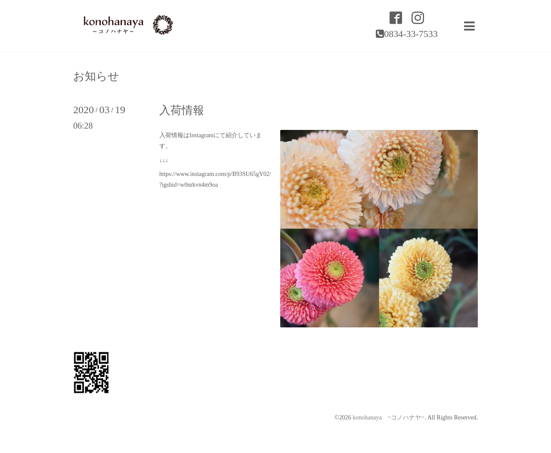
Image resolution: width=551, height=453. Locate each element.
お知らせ (96, 76)
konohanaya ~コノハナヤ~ (388, 417)
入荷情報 (181, 110)
